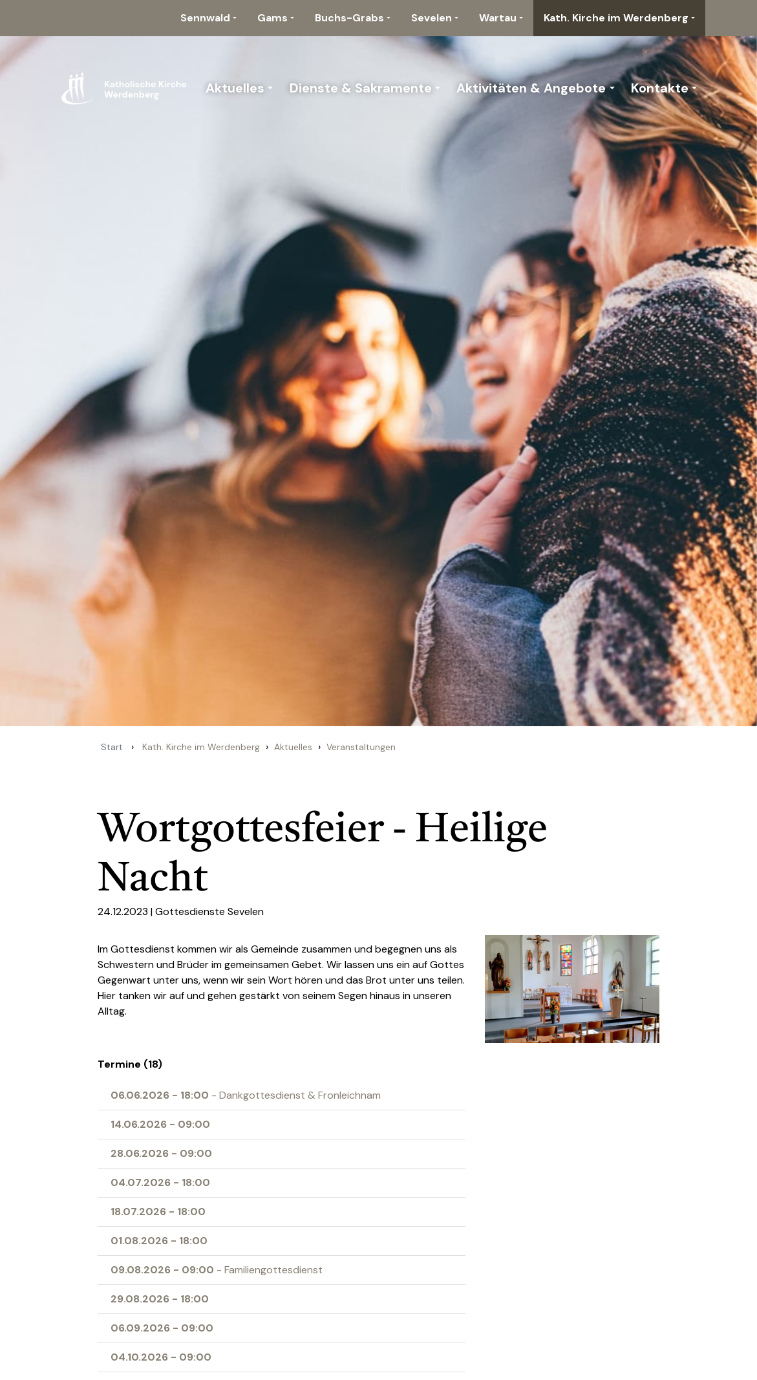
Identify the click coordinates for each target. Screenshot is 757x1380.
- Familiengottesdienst (217, 1270)
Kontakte (659, 88)
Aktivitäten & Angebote (531, 88)
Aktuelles (235, 88)
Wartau (498, 18)
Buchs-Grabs (349, 18)
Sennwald (205, 18)
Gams (272, 18)
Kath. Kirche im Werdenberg (616, 18)
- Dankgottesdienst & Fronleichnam (246, 1095)
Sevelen (431, 18)
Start (112, 747)
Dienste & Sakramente (361, 88)
